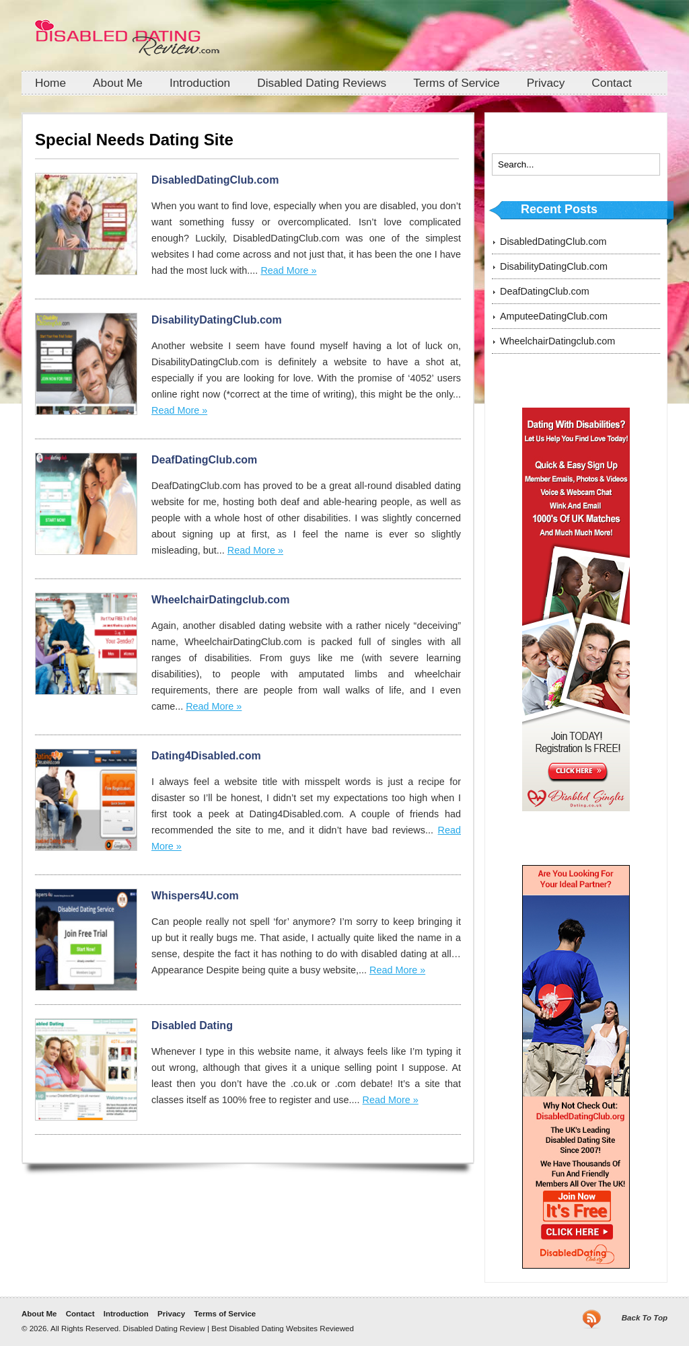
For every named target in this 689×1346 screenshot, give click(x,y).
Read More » (288, 270)
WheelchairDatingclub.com (220, 599)
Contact (611, 82)
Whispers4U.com (195, 895)
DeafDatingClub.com (204, 459)
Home (50, 82)
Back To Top (644, 1318)
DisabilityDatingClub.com (216, 320)
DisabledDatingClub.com (215, 180)
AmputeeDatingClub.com (554, 316)
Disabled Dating (192, 1025)
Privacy (546, 82)
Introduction (200, 82)
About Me (118, 82)
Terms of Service (456, 82)
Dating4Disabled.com (206, 755)
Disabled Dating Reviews (321, 82)
